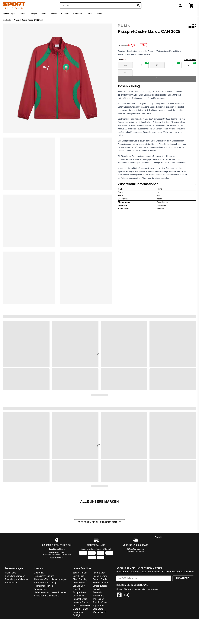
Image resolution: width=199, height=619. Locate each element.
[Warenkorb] (191, 5)
